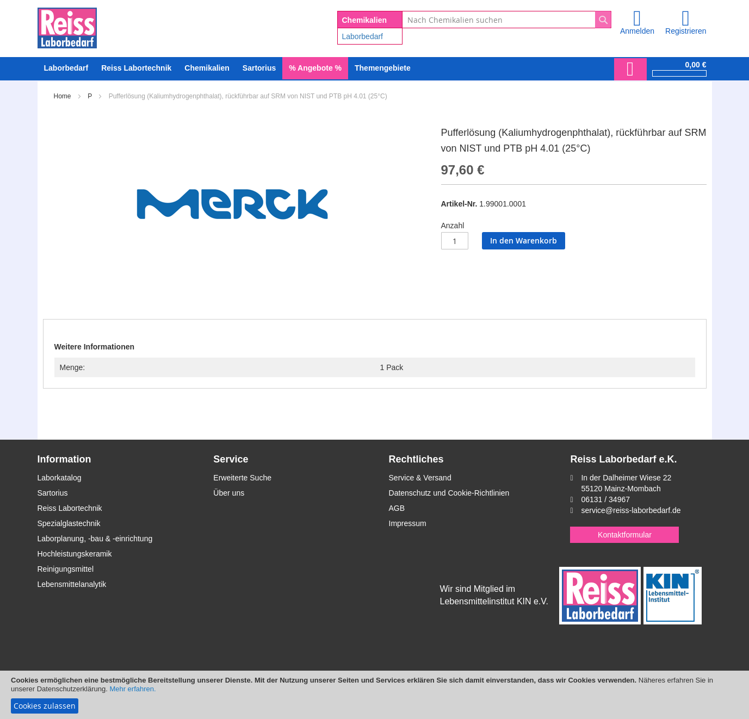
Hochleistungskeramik (75, 553)
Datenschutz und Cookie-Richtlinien (449, 493)
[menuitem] (66, 68)
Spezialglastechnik (69, 523)
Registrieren (685, 31)
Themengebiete (383, 68)
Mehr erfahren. (132, 689)
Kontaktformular (625, 534)
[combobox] (506, 19)
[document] (374, 695)
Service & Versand (420, 477)
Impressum (407, 523)
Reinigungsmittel (66, 569)
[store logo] (67, 26)
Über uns (228, 493)
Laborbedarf (362, 36)
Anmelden (637, 31)
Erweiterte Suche (242, 477)
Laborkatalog (60, 477)
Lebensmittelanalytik (72, 584)
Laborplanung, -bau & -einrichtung (95, 538)
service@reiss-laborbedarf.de (630, 510)
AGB (397, 508)
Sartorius (53, 493)
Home (62, 96)
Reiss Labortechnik (70, 508)
